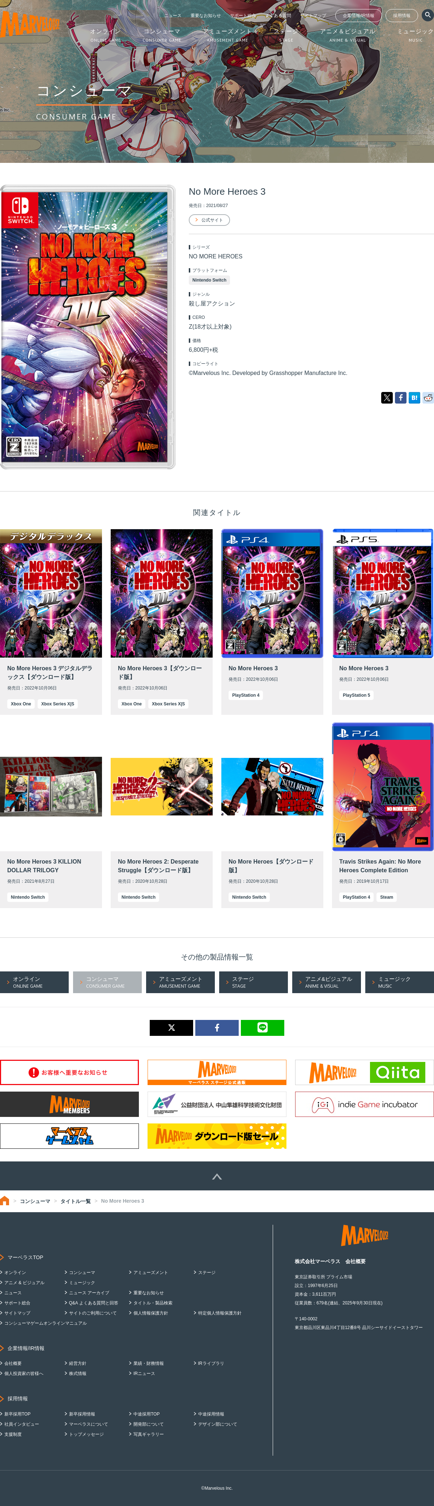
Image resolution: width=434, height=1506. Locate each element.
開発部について (148, 1424)
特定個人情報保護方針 (220, 1313)
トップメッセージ (86, 1434)
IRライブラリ (211, 1363)
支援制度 (13, 1434)
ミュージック (82, 1282)
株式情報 (77, 1373)
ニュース (173, 15)
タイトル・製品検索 (153, 1302)
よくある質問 (278, 15)
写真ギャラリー (148, 1434)
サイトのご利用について (93, 1313)
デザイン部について (217, 1424)
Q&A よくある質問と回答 (93, 1302)
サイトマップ (313, 15)
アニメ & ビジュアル (24, 1282)
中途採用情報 (211, 1414)
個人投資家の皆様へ (23, 1373)
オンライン (15, 1272)
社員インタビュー (21, 1424)
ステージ (207, 1272)
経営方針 (77, 1363)
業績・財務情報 (148, 1363)
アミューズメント (150, 1272)
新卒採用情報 (82, 1414)
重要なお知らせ (206, 15)
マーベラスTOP (25, 1257)
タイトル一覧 (75, 1201)
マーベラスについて (88, 1424)
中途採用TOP (146, 1414)
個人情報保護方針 (150, 1313)
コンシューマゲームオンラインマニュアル (45, 1323)
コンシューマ (35, 1201)
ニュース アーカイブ (89, 1292)
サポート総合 (243, 15)
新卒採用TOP (17, 1414)
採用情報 (401, 15)
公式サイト (212, 220)
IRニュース (144, 1373)
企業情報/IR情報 (358, 15)
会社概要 (13, 1363)
